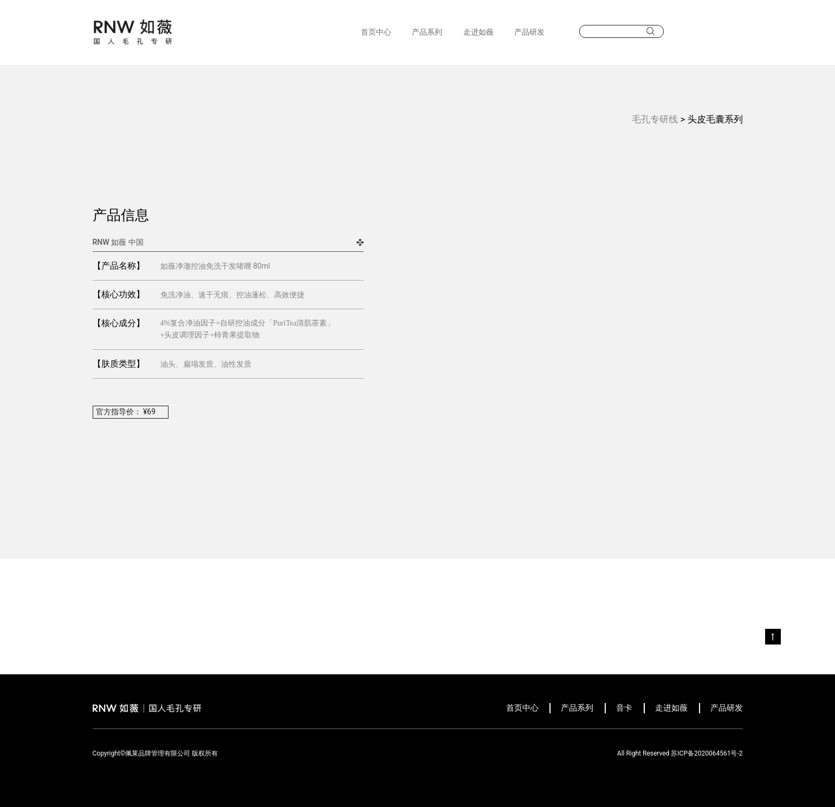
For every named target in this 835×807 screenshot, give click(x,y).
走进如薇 (478, 32)
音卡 (624, 708)
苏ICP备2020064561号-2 (706, 753)
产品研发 (529, 32)
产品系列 (427, 32)
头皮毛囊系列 (715, 119)
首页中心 (376, 32)
